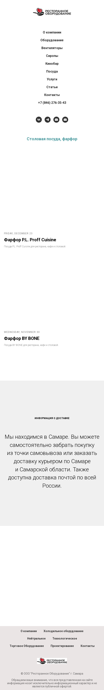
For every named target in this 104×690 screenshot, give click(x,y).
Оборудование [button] (52, 40)
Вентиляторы (52, 48)
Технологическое (64, 638)
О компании (52, 32)
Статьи (52, 87)
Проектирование (62, 646)
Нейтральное (36, 638)
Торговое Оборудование (27, 646)
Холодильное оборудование (63, 631)
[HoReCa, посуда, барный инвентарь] (56, 120)
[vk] (39, 120)
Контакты (52, 95)
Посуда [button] (52, 71)
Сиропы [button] (52, 56)
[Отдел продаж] (65, 120)
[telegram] (48, 120)
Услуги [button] (52, 79)
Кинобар (52, 64)
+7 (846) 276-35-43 (52, 103)
